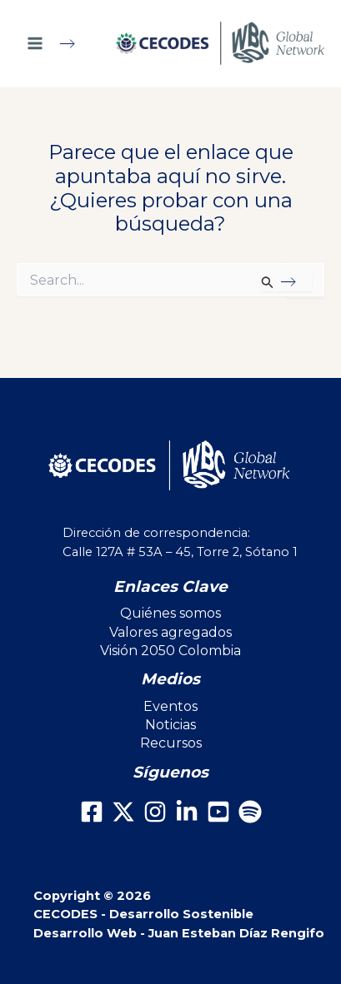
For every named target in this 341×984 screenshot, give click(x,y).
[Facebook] (91, 811)
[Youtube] (218, 811)
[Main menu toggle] (58, 43)
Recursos (171, 743)
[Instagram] (155, 811)
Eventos (170, 706)
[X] (123, 811)
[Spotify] (250, 811)
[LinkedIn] (186, 811)
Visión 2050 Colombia (170, 650)
